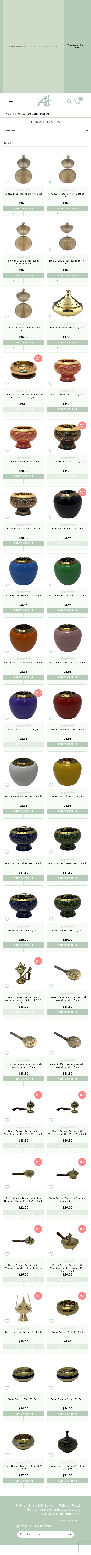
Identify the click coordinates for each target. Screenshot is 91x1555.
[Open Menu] (11, 101)
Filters (45, 142)
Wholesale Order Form (76, 46)
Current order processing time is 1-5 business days (33, 46)
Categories (45, 130)
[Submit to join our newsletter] (70, 1534)
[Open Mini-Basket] (79, 101)
